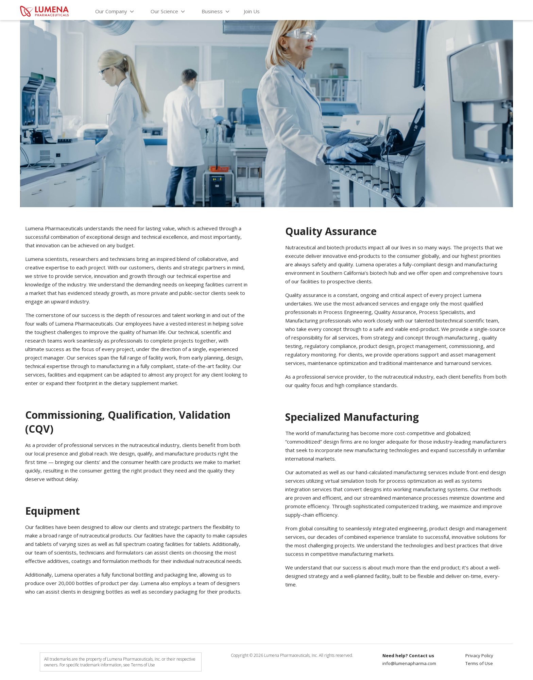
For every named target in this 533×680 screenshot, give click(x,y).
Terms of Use (479, 663)
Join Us (252, 11)
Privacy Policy (479, 655)
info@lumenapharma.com (409, 663)
